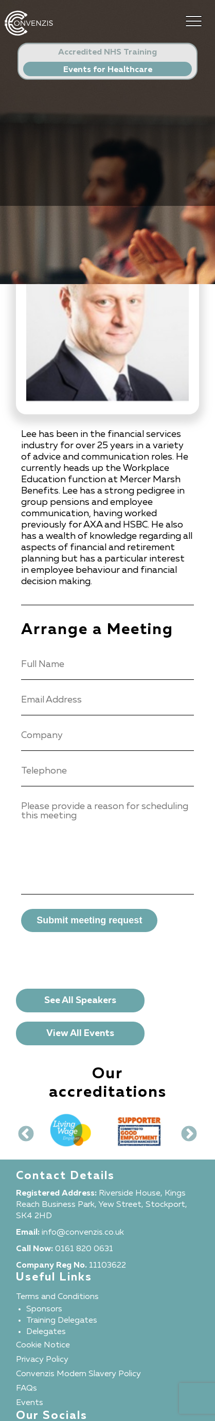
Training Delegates (61, 1321)
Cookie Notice (43, 1345)
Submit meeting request (89, 920)
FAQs (26, 1388)
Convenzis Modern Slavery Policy (78, 1374)
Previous (22, 1131)
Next (185, 1131)
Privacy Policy (42, 1360)
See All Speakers (80, 1000)
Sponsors (44, 1309)
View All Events (80, 1033)
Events (29, 1403)
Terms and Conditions (57, 1297)
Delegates (46, 1332)
